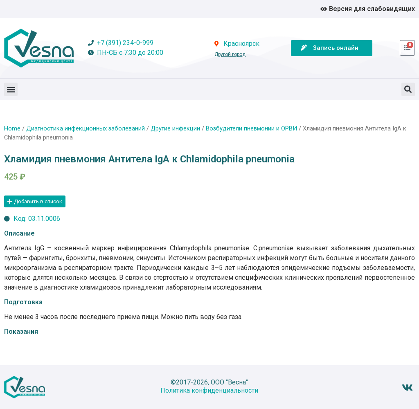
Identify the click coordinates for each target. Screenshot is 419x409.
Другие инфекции (175, 128)
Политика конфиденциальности (209, 390)
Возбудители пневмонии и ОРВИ (251, 128)
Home (12, 128)
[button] (11, 89)
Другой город (230, 54)
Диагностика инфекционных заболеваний (85, 128)
